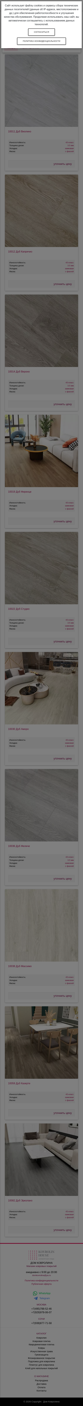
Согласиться (41, 32)
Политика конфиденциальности (41, 41)
